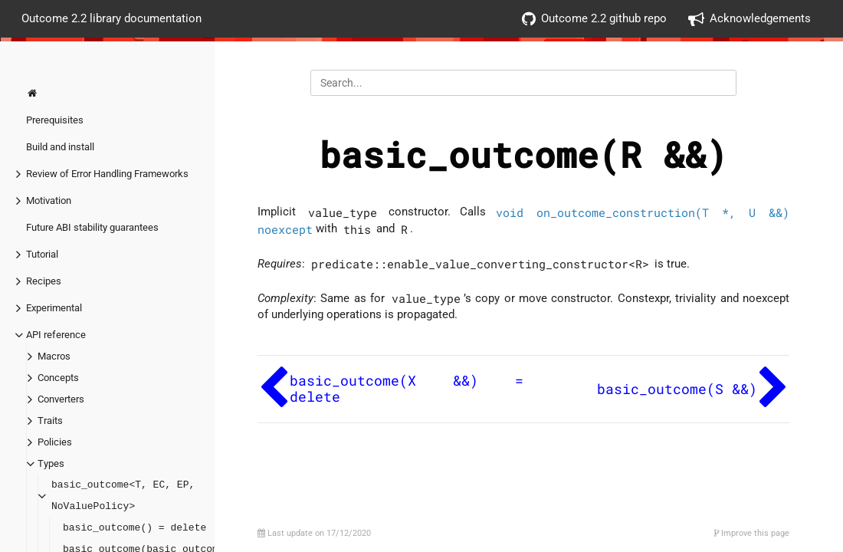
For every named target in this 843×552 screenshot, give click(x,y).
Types (51, 463)
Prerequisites (55, 120)
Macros (54, 356)
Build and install (60, 147)
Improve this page (751, 533)
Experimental (54, 308)
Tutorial (42, 254)
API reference (56, 334)
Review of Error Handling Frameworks (107, 173)
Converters (61, 399)
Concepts (58, 377)
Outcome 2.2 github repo (594, 19)
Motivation (48, 200)
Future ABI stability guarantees (92, 227)
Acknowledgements (749, 19)
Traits (50, 420)
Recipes (43, 281)
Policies (55, 442)
